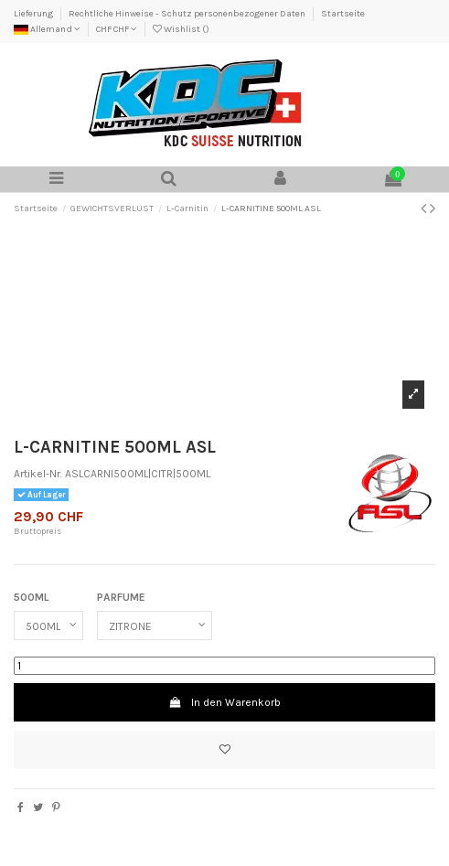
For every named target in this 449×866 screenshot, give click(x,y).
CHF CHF (116, 29)
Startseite (343, 13)
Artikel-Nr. (38, 473)
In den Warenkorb (224, 702)
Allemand (47, 29)
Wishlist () (181, 29)
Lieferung (34, 13)
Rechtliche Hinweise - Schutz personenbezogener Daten (188, 13)
